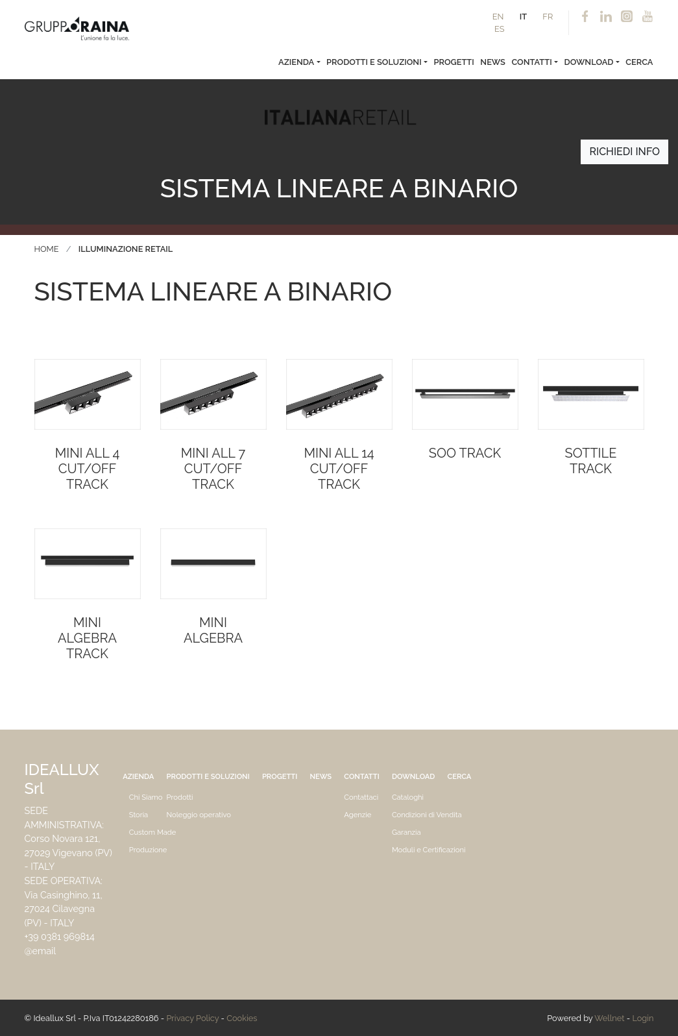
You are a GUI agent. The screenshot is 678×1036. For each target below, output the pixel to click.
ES (499, 29)
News (492, 62)
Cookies (241, 1018)
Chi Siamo (146, 797)
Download (588, 62)
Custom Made (152, 832)
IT (523, 16)
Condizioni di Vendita (427, 814)
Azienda (296, 62)
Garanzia (406, 832)
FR (547, 16)
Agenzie (357, 814)
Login (642, 1018)
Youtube (647, 17)
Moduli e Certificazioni (429, 849)
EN (498, 16)
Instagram (627, 17)
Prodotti (180, 797)
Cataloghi (408, 797)
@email (40, 950)
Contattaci (361, 797)
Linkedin (606, 17)
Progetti (454, 62)
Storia (138, 814)
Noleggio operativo (199, 814)
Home (46, 249)
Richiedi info (624, 151)
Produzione (148, 849)
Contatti (531, 62)
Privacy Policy (192, 1018)
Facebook (585, 17)
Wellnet (609, 1018)
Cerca (639, 62)
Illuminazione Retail (126, 249)
